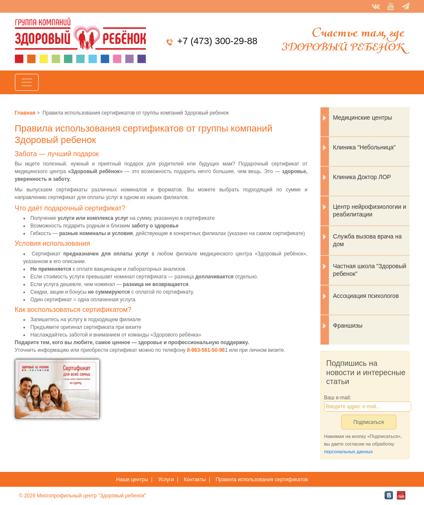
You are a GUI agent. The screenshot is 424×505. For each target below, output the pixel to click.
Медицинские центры (362, 117)
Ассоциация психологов (366, 295)
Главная (25, 113)
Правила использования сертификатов (262, 480)
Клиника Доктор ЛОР (362, 177)
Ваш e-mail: (337, 398)
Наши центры (132, 480)
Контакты (195, 480)
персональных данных (348, 451)
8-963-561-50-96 (206, 350)
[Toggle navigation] (27, 82)
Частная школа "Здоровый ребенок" (370, 270)
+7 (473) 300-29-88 (217, 41)
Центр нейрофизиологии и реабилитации (370, 210)
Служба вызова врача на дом (367, 240)
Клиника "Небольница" (364, 147)
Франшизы (347, 325)
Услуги (166, 480)
